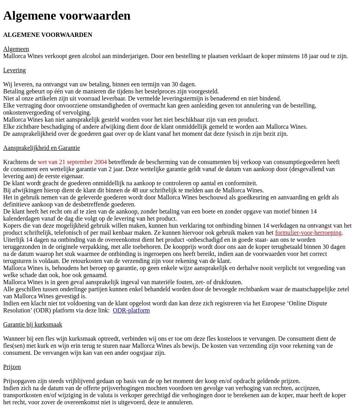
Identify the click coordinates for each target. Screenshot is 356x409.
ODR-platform (131, 310)
